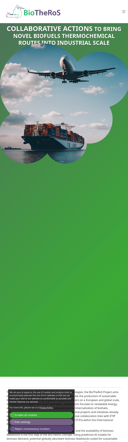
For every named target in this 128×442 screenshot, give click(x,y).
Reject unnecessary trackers (31, 429)
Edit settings (21, 422)
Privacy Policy (46, 407)
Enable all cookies (24, 415)
